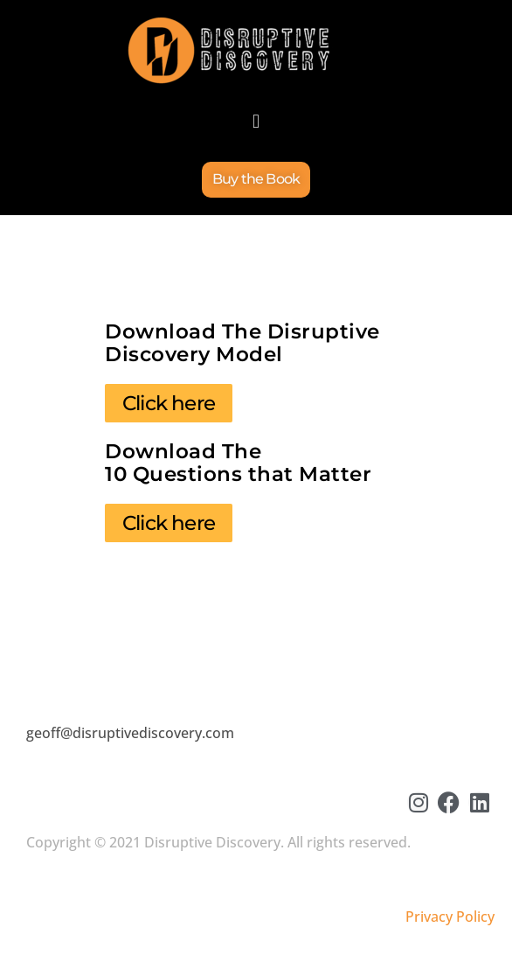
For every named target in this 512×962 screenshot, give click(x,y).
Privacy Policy (450, 916)
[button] (255, 121)
